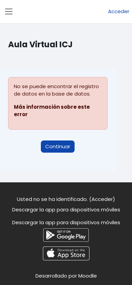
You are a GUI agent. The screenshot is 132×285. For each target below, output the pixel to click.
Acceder (118, 11)
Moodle (87, 275)
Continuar (57, 146)
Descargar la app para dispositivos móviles (66, 209)
